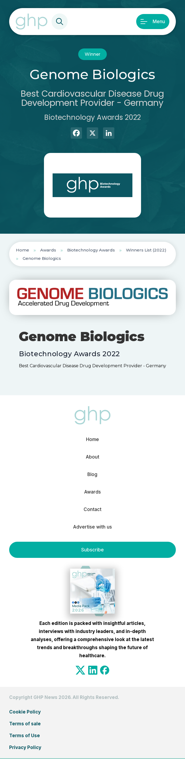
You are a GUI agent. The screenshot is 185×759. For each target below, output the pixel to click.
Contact (92, 509)
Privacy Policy (25, 747)
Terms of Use (24, 735)
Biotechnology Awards (91, 250)
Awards (48, 250)
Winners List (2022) (146, 250)
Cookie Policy (25, 712)
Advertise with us (92, 527)
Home (22, 250)
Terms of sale (25, 723)
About (92, 457)
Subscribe (92, 549)
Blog (92, 474)
